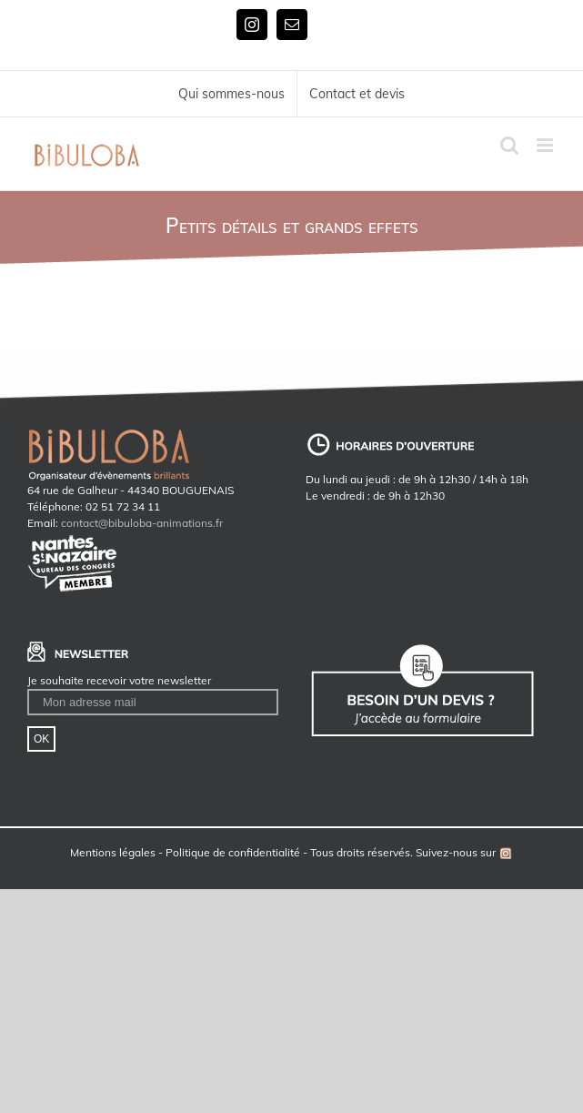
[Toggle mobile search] (509, 145)
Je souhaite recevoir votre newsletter (119, 680)
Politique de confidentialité (233, 852)
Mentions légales (113, 852)
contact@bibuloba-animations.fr (142, 523)
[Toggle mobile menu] (546, 145)
